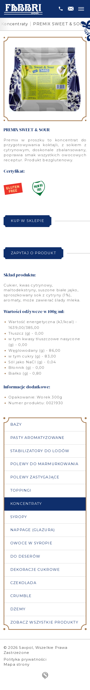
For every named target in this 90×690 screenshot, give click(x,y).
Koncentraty (14, 24)
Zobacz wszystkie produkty (44, 622)
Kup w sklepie (27, 221)
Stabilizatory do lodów (39, 451)
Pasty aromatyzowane (37, 438)
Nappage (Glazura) (32, 530)
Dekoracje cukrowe (35, 569)
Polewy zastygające (34, 477)
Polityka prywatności (25, 659)
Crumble (20, 596)
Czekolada (23, 583)
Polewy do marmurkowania (44, 464)
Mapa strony (17, 664)
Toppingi (20, 490)
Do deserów (25, 556)
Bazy (16, 424)
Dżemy (17, 609)
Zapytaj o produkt (33, 253)
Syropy (18, 517)
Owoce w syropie (31, 543)
